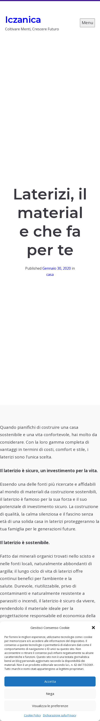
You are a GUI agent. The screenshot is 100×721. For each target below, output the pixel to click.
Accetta (50, 681)
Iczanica (23, 19)
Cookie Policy (32, 715)
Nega (50, 693)
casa (50, 274)
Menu (87, 22)
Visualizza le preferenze (50, 706)
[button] (93, 627)
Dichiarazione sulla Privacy (59, 715)
